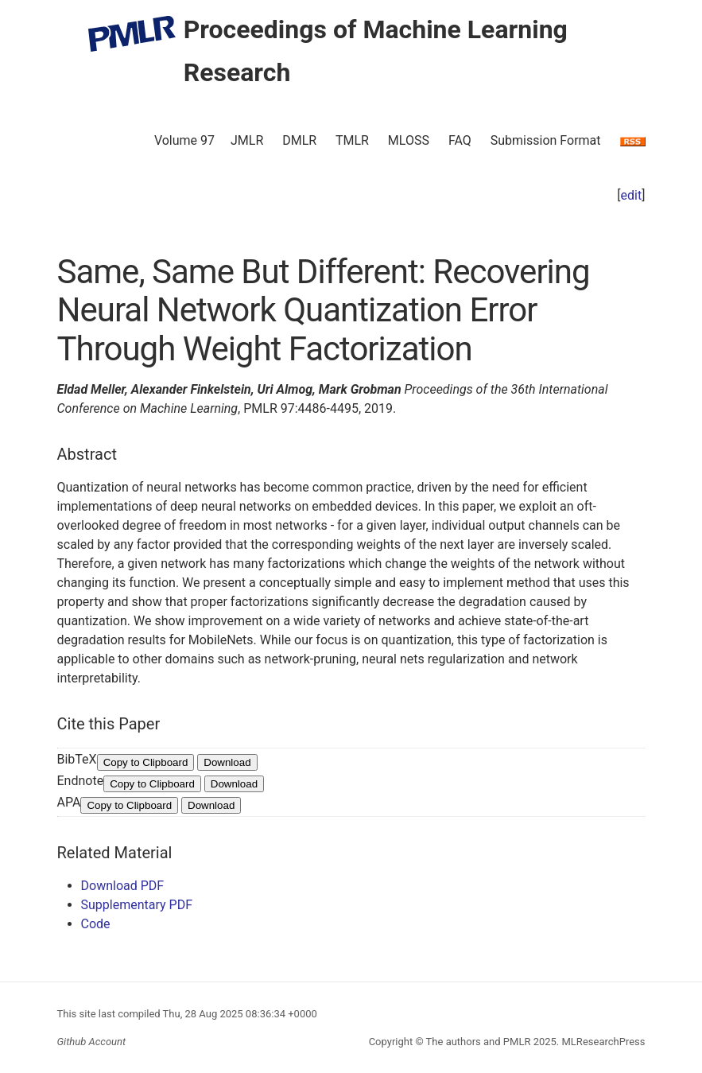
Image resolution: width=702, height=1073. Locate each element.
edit (631, 195)
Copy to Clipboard (145, 762)
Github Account (91, 1042)
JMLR (247, 140)
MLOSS (408, 140)
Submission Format (546, 140)
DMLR (299, 140)
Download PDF (123, 885)
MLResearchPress (602, 1042)
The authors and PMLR (478, 1042)
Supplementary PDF (137, 904)
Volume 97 (184, 140)
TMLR (352, 140)
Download (227, 762)
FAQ (459, 140)
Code (96, 923)
